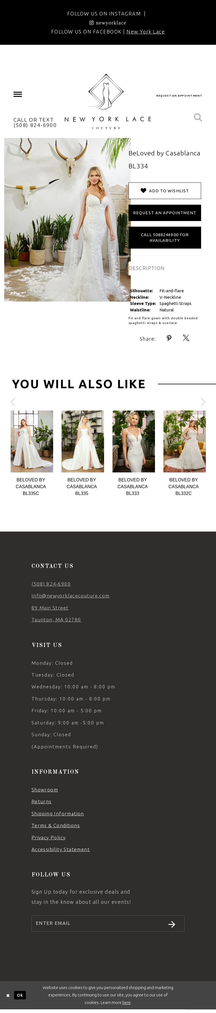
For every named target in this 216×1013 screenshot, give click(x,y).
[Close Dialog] (8, 999)
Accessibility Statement (61, 849)
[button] (18, 94)
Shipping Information (58, 813)
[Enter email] (108, 925)
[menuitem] (18, 94)
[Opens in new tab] (107, 22)
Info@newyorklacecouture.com (71, 595)
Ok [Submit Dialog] (20, 998)
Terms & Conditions (56, 825)
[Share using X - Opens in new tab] (186, 338)
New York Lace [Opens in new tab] (146, 31)
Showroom (45, 789)
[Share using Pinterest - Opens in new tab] (169, 338)
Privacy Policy (49, 837)
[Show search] (198, 117)
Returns (42, 801)
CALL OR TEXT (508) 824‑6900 (35, 122)
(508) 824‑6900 (51, 583)
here (126, 1006)
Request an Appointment (164, 212)
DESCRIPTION (147, 268)
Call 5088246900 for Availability (165, 237)
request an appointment (179, 95)
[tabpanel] (31, 453)
